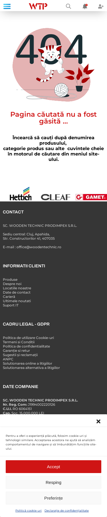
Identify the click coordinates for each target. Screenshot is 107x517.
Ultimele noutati (17, 301)
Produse (10, 279)
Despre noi (12, 284)
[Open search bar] (68, 6)
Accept (53, 466)
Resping (53, 482)
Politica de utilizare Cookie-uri (28, 338)
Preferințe (53, 498)
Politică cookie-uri (28, 510)
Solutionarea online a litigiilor (27, 363)
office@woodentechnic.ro (39, 247)
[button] (98, 421)
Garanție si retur (16, 350)
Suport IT (11, 305)
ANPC (8, 359)
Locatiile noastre (17, 288)
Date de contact (17, 292)
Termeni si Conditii (19, 342)
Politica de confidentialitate (26, 346)
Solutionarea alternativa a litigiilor (31, 367)
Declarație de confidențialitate (67, 510)
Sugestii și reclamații (20, 355)
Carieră (9, 296)
